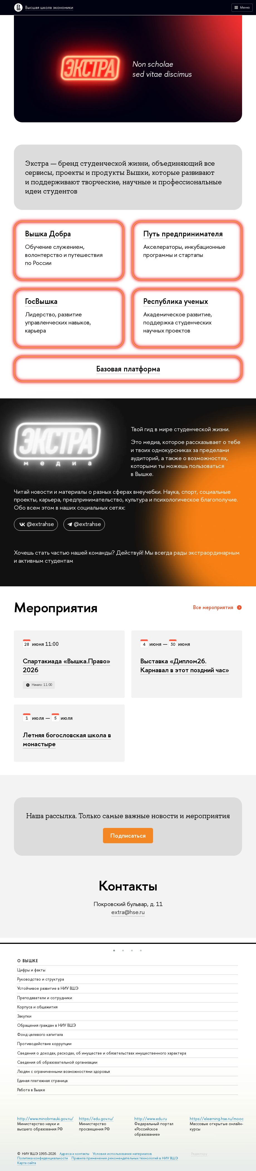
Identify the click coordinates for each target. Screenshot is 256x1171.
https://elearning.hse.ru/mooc (216, 1118)
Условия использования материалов (122, 1153)
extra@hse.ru (128, 912)
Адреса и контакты (74, 1153)
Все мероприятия (217, 607)
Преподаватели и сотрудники (44, 997)
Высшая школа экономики (49, 7)
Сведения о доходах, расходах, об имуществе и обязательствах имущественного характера (101, 1053)
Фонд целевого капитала (40, 1034)
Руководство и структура (40, 979)
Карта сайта (26, 1162)
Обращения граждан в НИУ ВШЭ (46, 1025)
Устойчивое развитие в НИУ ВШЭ (47, 988)
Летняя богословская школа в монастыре (67, 739)
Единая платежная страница (42, 1080)
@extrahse (36, 524)
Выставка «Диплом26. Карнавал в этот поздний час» (184, 665)
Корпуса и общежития (37, 1006)
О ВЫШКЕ (27, 960)
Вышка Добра (48, 234)
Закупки (24, 1016)
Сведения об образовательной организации (57, 1062)
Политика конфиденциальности (42, 1158)
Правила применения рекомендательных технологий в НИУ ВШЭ (125, 1158)
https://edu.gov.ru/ (96, 1118)
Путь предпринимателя (183, 234)
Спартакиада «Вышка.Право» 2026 (66, 665)
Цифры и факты (31, 969)
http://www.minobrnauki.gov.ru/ (45, 1118)
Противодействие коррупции (44, 1043)
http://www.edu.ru (150, 1118)
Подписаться (128, 836)
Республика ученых (175, 301)
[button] (114, 950)
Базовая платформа (128, 369)
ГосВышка (41, 301)
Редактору (199, 1153)
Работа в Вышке (31, 1089)
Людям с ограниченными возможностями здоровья (63, 1071)
